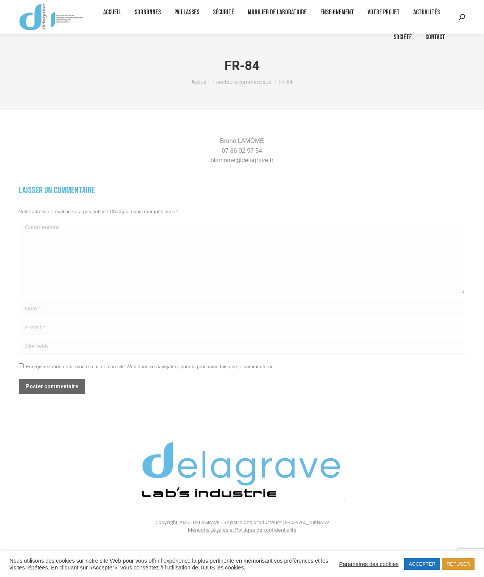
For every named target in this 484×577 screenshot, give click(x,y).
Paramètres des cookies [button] (369, 564)
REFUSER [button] (458, 564)
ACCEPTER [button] (422, 564)
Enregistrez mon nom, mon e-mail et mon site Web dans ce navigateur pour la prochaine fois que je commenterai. (149, 366)
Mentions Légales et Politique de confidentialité (242, 529)
